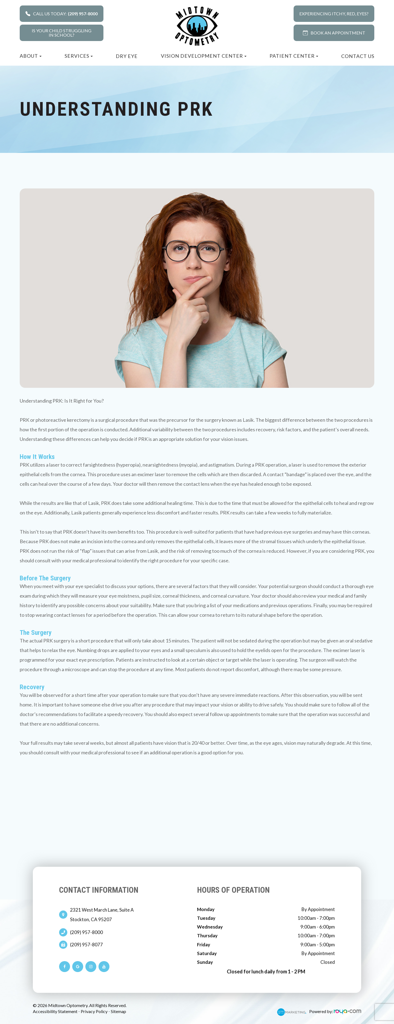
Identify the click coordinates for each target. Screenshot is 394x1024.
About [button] (31, 56)
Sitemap (118, 1011)
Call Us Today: (61, 13)
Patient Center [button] (294, 56)
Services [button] (79, 56)
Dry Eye (127, 56)
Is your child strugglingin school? (61, 32)
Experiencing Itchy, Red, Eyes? (334, 13)
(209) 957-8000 (86, 932)
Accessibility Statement (55, 1011)
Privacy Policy (94, 1011)
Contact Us (357, 56)
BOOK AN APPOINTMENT (334, 32)
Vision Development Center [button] (204, 56)
